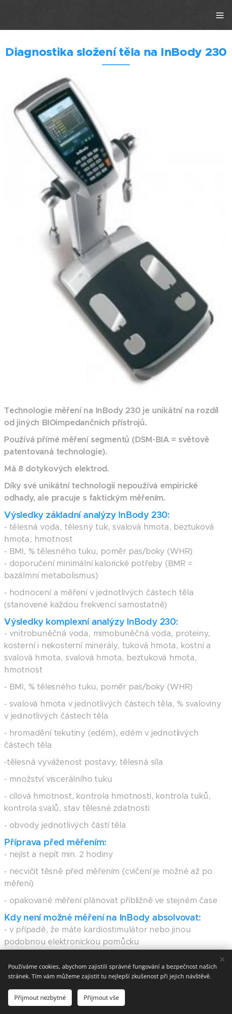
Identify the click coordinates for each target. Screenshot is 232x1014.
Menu (219, 15)
